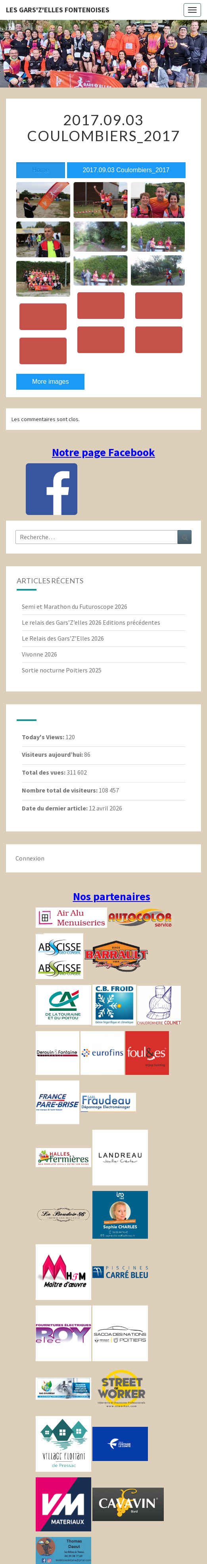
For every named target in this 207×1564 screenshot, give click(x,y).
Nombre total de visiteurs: (60, 790)
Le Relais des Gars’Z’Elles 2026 (63, 638)
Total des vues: (44, 772)
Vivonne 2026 (39, 654)
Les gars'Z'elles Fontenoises (57, 9)
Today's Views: (43, 737)
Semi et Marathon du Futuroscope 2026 (74, 606)
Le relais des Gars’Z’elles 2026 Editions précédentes (91, 622)
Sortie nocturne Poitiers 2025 (62, 670)
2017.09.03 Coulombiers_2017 (126, 170)
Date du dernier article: (55, 808)
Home (40, 170)
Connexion (29, 858)
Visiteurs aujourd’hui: (53, 754)
